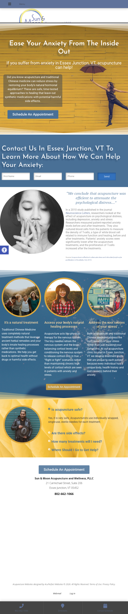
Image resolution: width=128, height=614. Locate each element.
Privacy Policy (108, 584)
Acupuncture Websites (23, 584)
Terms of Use (96, 584)
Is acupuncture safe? (67, 410)
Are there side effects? (68, 433)
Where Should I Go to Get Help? (75, 450)
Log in (72, 593)
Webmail (57, 593)
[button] (4, 250)
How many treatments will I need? (77, 442)
